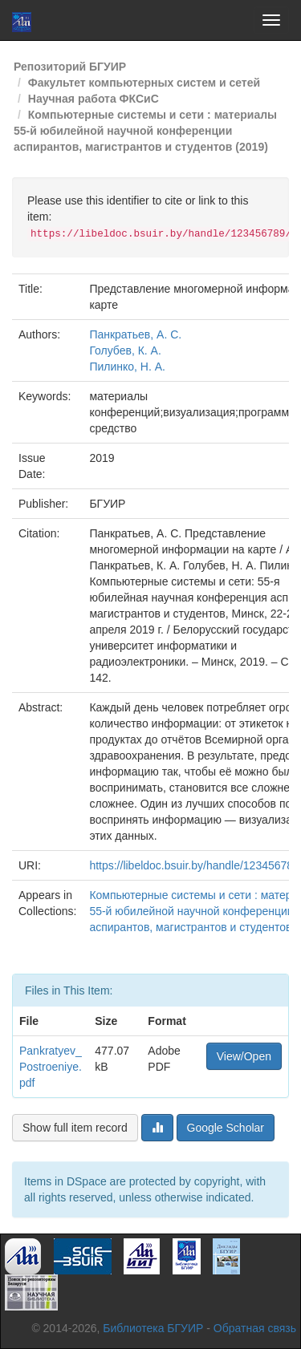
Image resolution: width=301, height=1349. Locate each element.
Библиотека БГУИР (153, 1328)
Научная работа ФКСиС (93, 98)
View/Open (244, 1056)
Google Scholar (226, 1127)
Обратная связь (255, 1328)
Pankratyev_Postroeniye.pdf (50, 1066)
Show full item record (75, 1127)
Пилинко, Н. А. (127, 366)
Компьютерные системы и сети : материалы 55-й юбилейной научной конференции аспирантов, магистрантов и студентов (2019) (145, 130)
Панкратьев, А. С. (135, 334)
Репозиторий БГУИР (70, 66)
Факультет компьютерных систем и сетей (144, 82)
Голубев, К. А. (125, 350)
